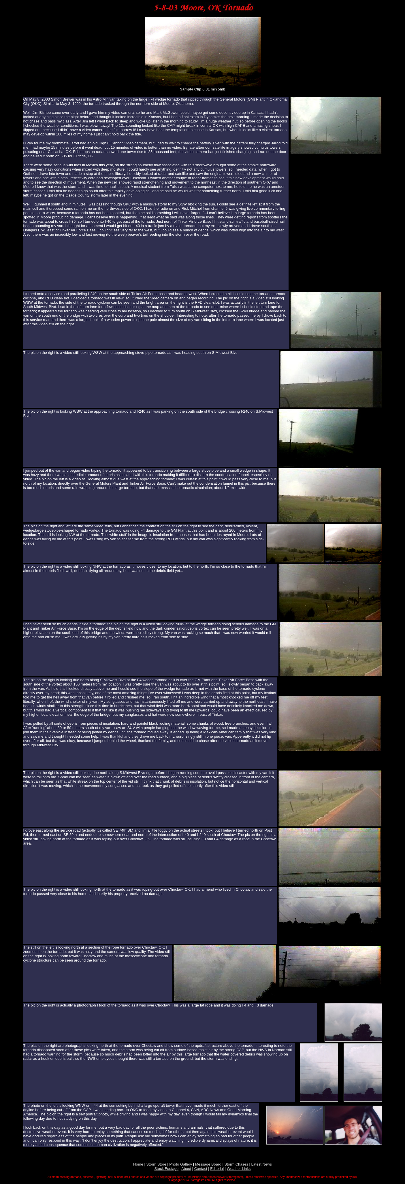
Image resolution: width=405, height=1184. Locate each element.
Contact (200, 1168)
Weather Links (239, 1168)
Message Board (208, 1164)
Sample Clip (190, 89)
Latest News (261, 1164)
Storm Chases (236, 1164)
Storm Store (156, 1164)
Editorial (217, 1168)
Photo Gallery (180, 1164)
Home (138, 1164)
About (186, 1168)
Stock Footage (166, 1168)
